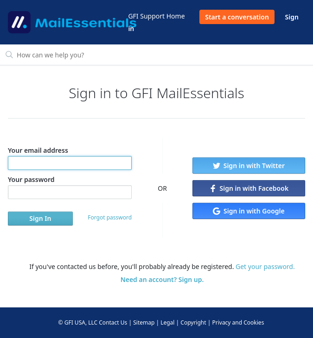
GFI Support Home (156, 16)
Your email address (70, 158)
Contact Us (113, 322)
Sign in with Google (248, 211)
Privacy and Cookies (238, 322)
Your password (70, 187)
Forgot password (110, 217)
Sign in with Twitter (249, 165)
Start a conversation (237, 17)
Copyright (193, 322)
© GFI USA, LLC (78, 322)
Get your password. (265, 266)
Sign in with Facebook (248, 188)
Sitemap (143, 322)
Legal (167, 322)
